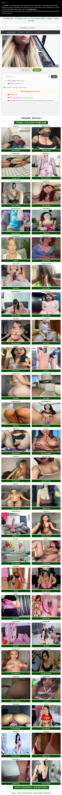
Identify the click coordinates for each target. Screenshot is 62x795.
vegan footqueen (46, 649)
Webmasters (47, 793)
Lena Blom (16, 318)
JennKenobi (46, 181)
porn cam (46, 343)
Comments (26, 118)
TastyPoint (46, 731)
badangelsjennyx (16, 291)
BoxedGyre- (46, 153)
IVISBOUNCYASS (16, 511)
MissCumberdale (16, 181)
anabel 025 (16, 566)
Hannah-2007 (16, 649)
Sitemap (13, 793)
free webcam (46, 728)
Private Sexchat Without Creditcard (41, 18)
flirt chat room (16, 756)
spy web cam (16, 481)
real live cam (46, 618)
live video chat (46, 150)
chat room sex (16, 205)
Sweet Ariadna (16, 621)
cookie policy (33, 9)
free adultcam (16, 673)
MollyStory (16, 676)
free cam (46, 646)
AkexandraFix (16, 236)
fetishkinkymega (16, 208)
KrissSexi (16, 126)
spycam (16, 260)
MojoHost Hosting (27, 793)
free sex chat (46, 288)
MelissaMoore (46, 566)
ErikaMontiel (46, 594)
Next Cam (36, 118)
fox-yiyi (16, 539)
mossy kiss (46, 236)
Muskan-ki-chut (46, 263)
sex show (16, 398)
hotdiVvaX (16, 429)
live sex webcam (46, 178)
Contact (19, 793)
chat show (16, 426)
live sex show (16, 150)
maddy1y (46, 539)
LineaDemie (16, 704)
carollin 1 (46, 346)
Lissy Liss (15, 484)
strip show (16, 288)
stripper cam (16, 536)
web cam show (46, 315)
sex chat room (46, 591)
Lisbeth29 (16, 456)
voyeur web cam (46, 536)
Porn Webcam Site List (22, 18)
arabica (16, 594)
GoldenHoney (16, 374)
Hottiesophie (16, 759)
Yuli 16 (46, 704)
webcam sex (46, 508)
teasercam (46, 233)
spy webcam (46, 426)
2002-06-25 (16, 731)
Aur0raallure (46, 208)
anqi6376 (16, 346)
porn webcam (16, 563)
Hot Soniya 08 (46, 291)
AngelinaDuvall (15, 401)
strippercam (46, 563)
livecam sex (15, 178)
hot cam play (46, 205)
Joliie (46, 759)
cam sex (46, 370)
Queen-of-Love (46, 456)
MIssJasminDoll (46, 374)
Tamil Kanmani (46, 126)
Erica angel (16, 263)
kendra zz (46, 511)
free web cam (16, 453)
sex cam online (15, 343)
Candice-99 (46, 621)
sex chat (46, 701)
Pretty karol (46, 676)
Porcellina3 (46, 318)
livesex (16, 591)
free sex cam (16, 370)
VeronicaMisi (16, 153)
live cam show (16, 315)
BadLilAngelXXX (46, 401)
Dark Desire (46, 484)
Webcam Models (38, 793)
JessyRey (46, 429)
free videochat (16, 728)
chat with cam (16, 233)
